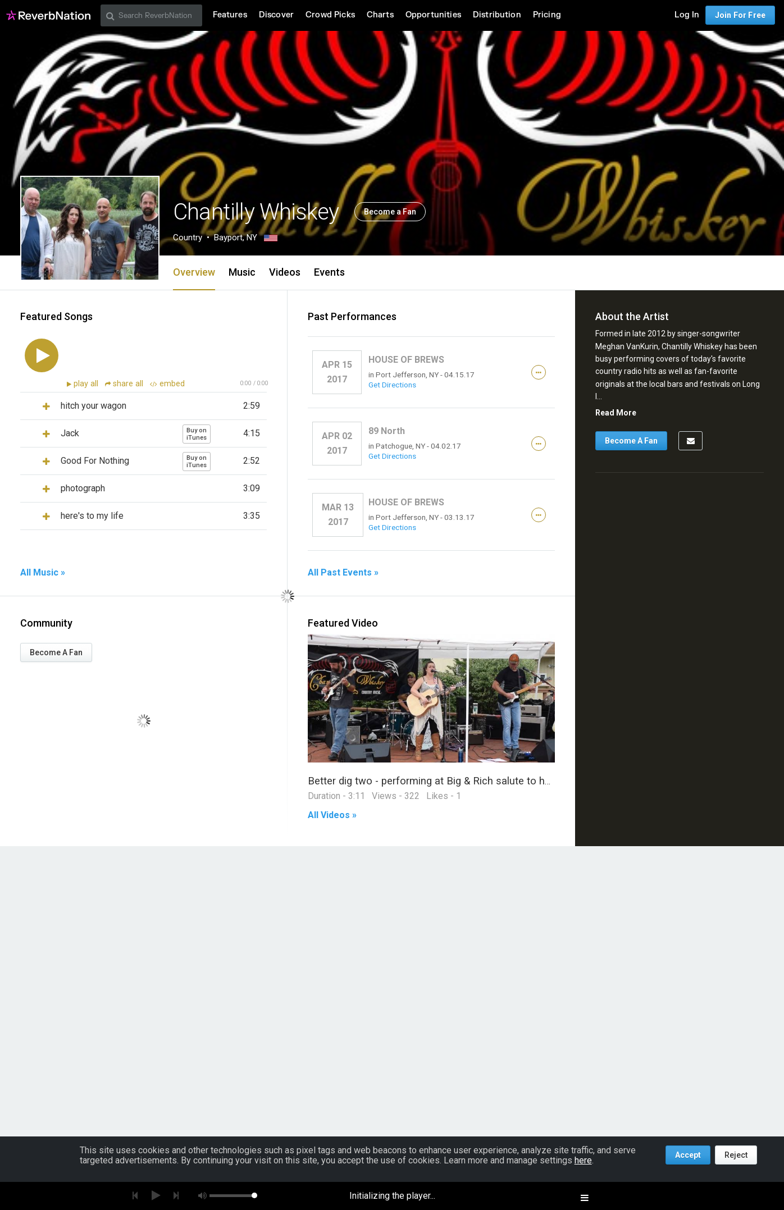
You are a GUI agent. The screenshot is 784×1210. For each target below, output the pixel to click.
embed (167, 384)
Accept (688, 1154)
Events (329, 272)
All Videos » (332, 815)
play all (87, 384)
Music (242, 272)
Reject (735, 1154)
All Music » (42, 573)
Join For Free (740, 15)
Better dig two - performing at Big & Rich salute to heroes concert (458, 781)
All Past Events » (343, 573)
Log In (686, 15)
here (583, 1160)
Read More (615, 412)
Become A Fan (56, 652)
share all (125, 384)
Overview (194, 272)
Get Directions (392, 384)
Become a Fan (390, 211)
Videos (284, 272)
